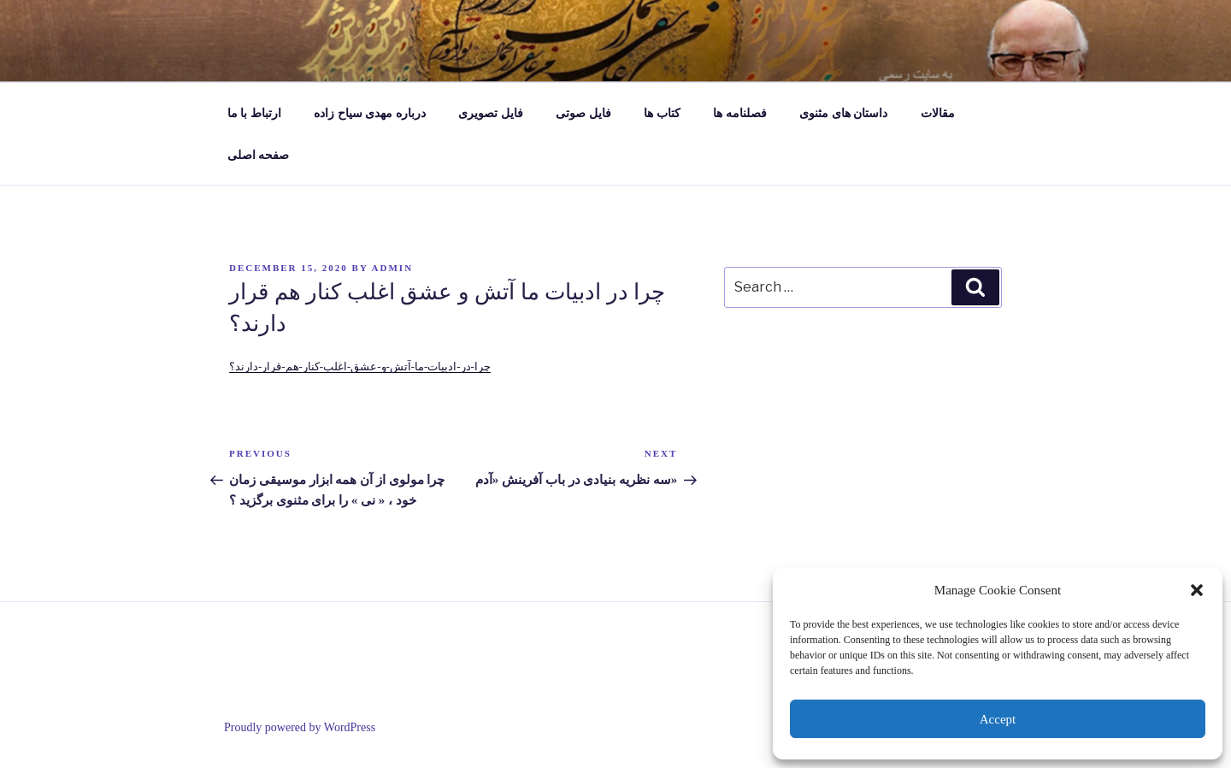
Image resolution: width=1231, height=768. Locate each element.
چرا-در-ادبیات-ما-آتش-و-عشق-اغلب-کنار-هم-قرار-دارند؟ (360, 367)
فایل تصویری (490, 113)
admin (393, 268)
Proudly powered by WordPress (299, 727)
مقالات (938, 113)
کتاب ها (662, 113)
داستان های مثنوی (843, 113)
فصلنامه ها (740, 113)
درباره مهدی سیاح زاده (370, 113)
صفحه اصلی (258, 155)
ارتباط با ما (254, 113)
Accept (998, 719)
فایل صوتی (583, 113)
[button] (1196, 590)
